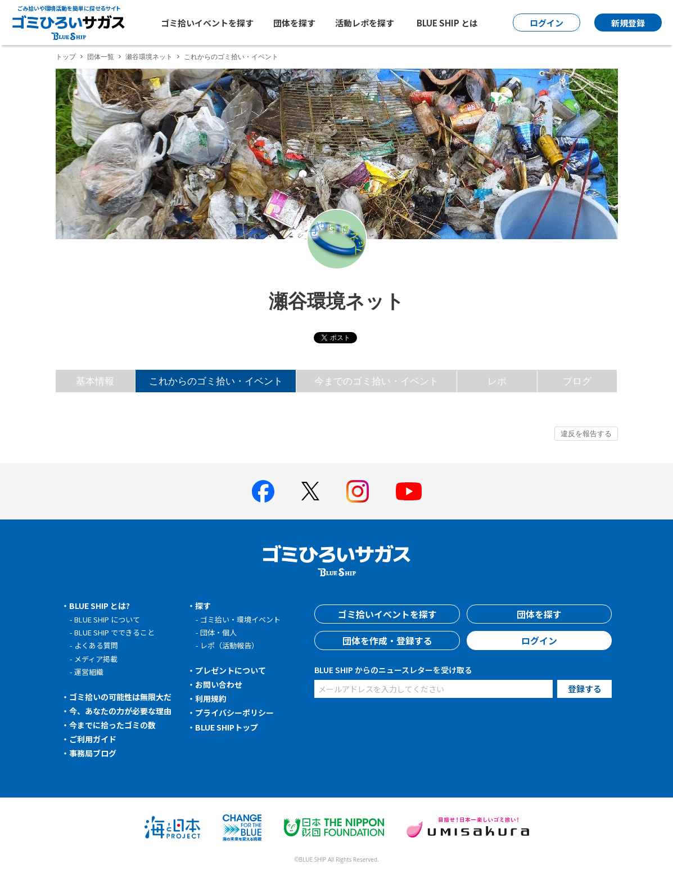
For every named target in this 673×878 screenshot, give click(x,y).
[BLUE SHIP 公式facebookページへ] (263, 491)
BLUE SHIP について (107, 619)
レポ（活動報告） (229, 645)
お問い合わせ (218, 684)
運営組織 (88, 671)
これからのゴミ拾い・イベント (216, 380)
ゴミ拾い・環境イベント (240, 619)
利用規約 (211, 698)
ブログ (577, 380)
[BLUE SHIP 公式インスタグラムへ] (357, 491)
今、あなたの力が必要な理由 (120, 710)
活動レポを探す (364, 23)
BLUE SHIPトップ (226, 727)
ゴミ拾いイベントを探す (207, 23)
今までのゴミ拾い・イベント (376, 380)
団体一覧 (100, 56)
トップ (66, 56)
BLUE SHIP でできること (114, 632)
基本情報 (95, 380)
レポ (497, 380)
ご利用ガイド (92, 739)
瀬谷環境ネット (149, 56)
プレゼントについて (230, 670)
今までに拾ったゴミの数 (112, 725)
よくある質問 (96, 645)
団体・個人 (218, 632)
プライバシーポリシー (234, 712)
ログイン (539, 640)
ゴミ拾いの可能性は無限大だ (120, 696)
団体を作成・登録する (387, 640)
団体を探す (294, 23)
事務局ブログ (92, 753)
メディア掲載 (96, 658)
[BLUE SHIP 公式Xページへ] (310, 491)
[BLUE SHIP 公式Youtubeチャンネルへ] (409, 491)
